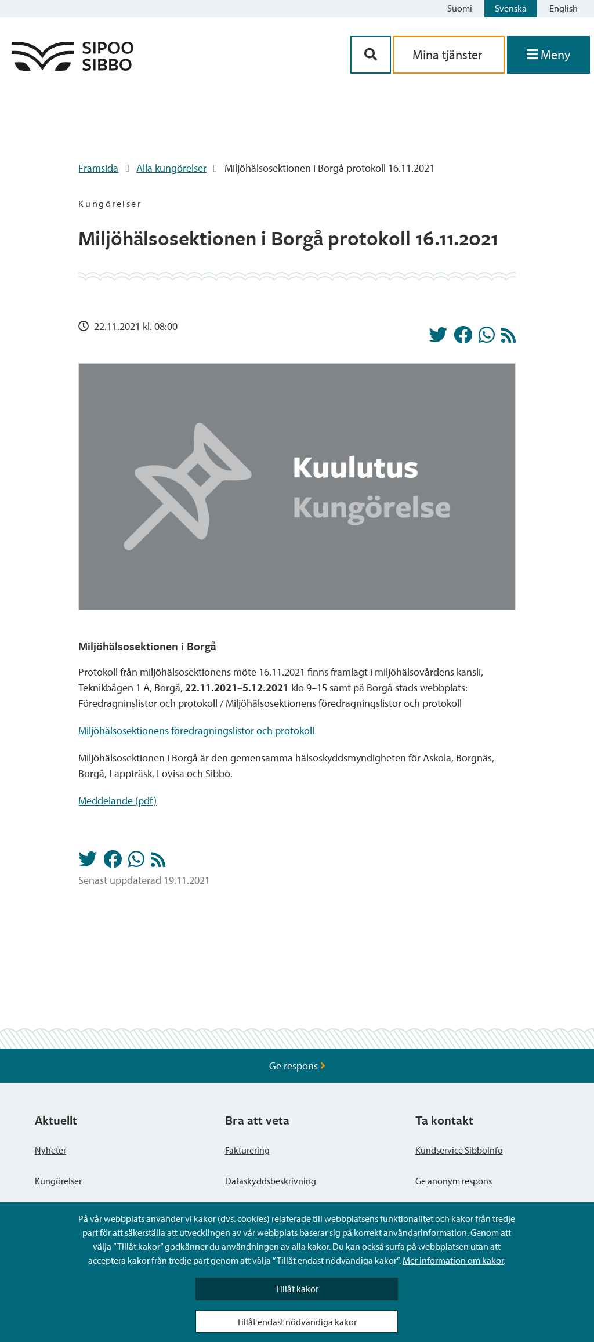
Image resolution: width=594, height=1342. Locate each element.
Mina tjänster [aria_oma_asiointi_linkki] (448, 54)
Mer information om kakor (453, 1260)
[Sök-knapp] (370, 55)
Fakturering (247, 1150)
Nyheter (50, 1150)
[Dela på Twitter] (438, 338)
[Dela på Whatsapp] (487, 338)
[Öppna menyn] (548, 55)
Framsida (98, 168)
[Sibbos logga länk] (72, 67)
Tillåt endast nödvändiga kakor (297, 1322)
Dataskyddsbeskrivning (270, 1181)
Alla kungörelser (171, 168)
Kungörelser (58, 1181)
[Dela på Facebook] (463, 338)
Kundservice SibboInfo (459, 1150)
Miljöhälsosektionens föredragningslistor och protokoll (196, 730)
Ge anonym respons (453, 1181)
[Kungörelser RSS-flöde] (508, 338)
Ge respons (297, 1065)
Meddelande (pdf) (117, 800)
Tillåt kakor (297, 1288)
